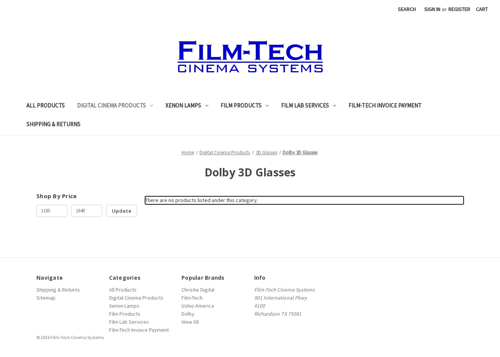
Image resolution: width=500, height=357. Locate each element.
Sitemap (46, 297)
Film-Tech (192, 297)
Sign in (432, 9)
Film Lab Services (308, 105)
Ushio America (197, 305)
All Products (45, 105)
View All (190, 321)
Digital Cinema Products (115, 105)
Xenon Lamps (186, 105)
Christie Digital (197, 289)
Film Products (245, 105)
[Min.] (51, 211)
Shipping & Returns (53, 124)
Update (121, 210)
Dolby (187, 313)
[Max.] (86, 211)
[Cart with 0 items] (482, 9)
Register (459, 9)
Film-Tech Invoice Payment (385, 105)
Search (407, 9)
